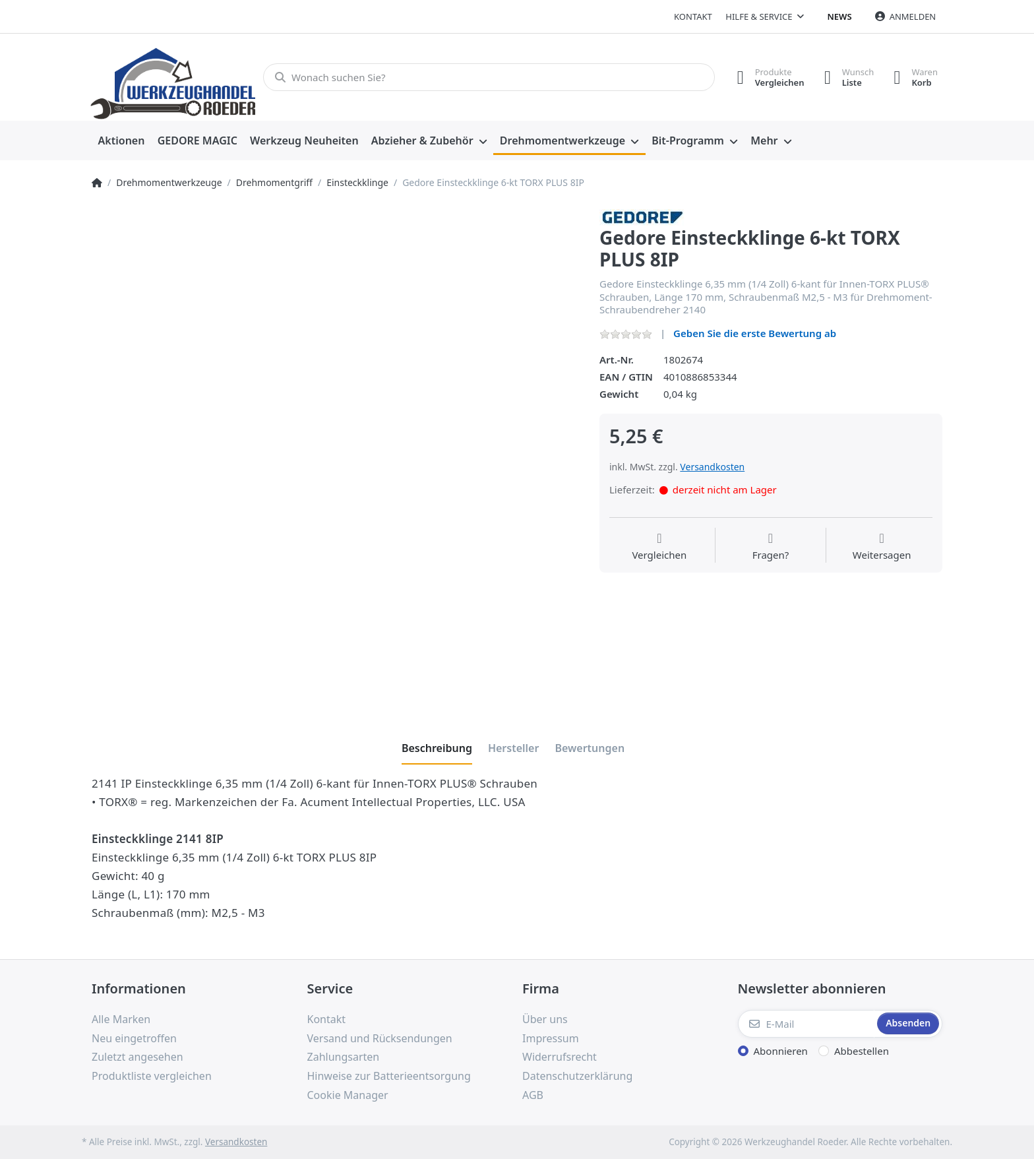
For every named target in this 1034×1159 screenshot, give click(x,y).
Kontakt (693, 16)
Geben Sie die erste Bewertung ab (754, 333)
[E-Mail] (806, 1024)
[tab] (437, 748)
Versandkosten (712, 466)
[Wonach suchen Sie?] (489, 77)
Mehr (763, 140)
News (840, 16)
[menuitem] (121, 141)
